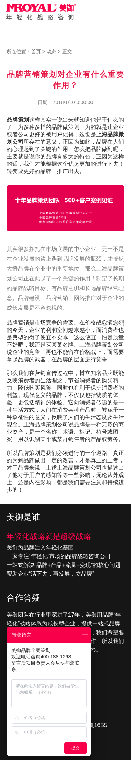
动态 (51, 51)
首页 (36, 51)
